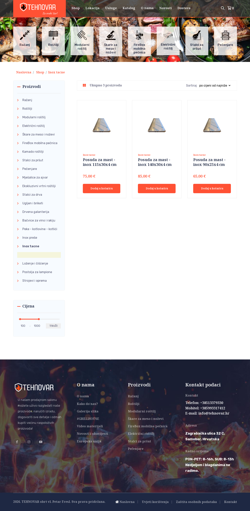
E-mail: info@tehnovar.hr (207, 413)
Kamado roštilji (33, 151)
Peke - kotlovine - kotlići (39, 229)
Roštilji (27, 108)
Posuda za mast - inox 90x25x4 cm (209, 162)
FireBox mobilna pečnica (39, 143)
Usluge (111, 8)
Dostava (184, 8)
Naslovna (23, 73)
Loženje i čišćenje (35, 263)
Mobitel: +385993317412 (205, 408)
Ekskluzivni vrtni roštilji (39, 186)
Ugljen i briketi (32, 203)
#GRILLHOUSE (88, 419)
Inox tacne (56, 73)
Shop (76, 8)
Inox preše (29, 237)
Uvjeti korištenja (155, 502)
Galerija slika (88, 412)
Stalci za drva (32, 194)
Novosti (165, 8)
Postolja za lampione (37, 272)
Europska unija (89, 442)
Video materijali (90, 426)
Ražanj (27, 100)
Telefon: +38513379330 (204, 403)
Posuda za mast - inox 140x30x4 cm (155, 162)
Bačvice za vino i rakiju (38, 220)
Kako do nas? (87, 404)
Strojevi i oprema (34, 280)
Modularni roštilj (34, 117)
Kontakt (230, 502)
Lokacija (92, 8)
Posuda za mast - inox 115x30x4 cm (99, 162)
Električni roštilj (33, 126)
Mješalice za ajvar (35, 177)
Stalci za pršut (32, 160)
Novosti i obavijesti (92, 434)
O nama (147, 8)
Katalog (129, 8)
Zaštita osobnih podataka (196, 502)
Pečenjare (29, 169)
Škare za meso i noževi (38, 134)
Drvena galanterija (35, 212)
